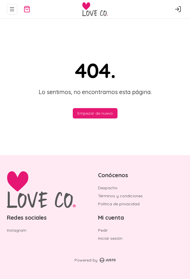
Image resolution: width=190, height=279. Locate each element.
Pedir (103, 230)
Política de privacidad (119, 203)
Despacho (107, 187)
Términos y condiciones (120, 195)
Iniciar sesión (110, 238)
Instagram (16, 230)
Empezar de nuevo (95, 113)
